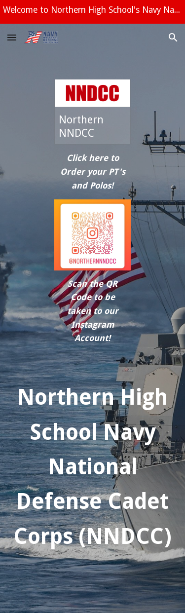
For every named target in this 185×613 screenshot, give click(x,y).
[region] (92, 12)
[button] (12, 37)
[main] (92, 172)
